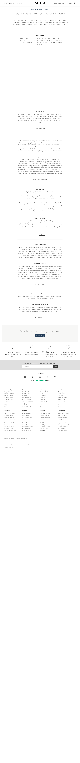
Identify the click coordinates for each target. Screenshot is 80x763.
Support (70, 3)
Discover (11, 3)
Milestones (19, 3)
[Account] (75, 3)
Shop (5, 3)
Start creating (40, 747)
